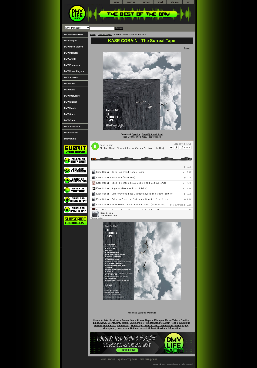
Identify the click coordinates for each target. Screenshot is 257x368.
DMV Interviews (72, 96)
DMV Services (71, 132)
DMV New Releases (74, 34)
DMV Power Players (74, 71)
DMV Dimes (70, 83)
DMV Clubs (69, 120)
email (160, 2)
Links (96, 323)
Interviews (123, 328)
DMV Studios (70, 102)
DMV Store (69, 114)
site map (175, 2)
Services (162, 328)
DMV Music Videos (73, 47)
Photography (181, 325)
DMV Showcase (72, 126)
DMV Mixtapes (105, 34)
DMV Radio (69, 89)
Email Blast (109, 325)
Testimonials (166, 325)
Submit (152, 328)
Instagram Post (167, 323)
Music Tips (143, 323)
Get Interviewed (138, 328)
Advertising (123, 325)
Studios (185, 320)
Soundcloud (156, 134)
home (116, 2)
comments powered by (142, 313)
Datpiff (145, 134)
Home (93, 34)
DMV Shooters (71, 77)
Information (70, 139)
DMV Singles (70, 40)
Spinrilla (136, 134)
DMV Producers (72, 65)
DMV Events (70, 108)
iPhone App (137, 325)
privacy (146, 2)
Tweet (186, 48)
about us (131, 2)
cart (188, 2)
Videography (109, 328)
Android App (151, 325)
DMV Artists (70, 59)
